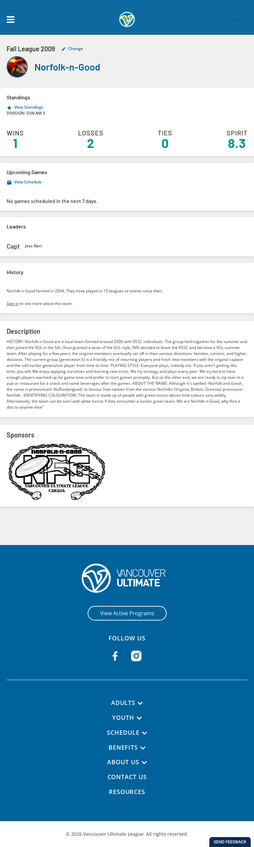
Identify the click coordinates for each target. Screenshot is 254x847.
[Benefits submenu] (143, 748)
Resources (126, 792)
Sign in (13, 303)
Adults (123, 703)
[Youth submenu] (139, 718)
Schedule (123, 732)
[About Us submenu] (144, 762)
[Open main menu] (11, 19)
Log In (239, 19)
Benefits (123, 747)
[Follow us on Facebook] (115, 656)
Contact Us (127, 777)
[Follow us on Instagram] (136, 656)
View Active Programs (127, 613)
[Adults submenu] (140, 703)
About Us (123, 762)
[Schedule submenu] (144, 733)
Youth (123, 718)
